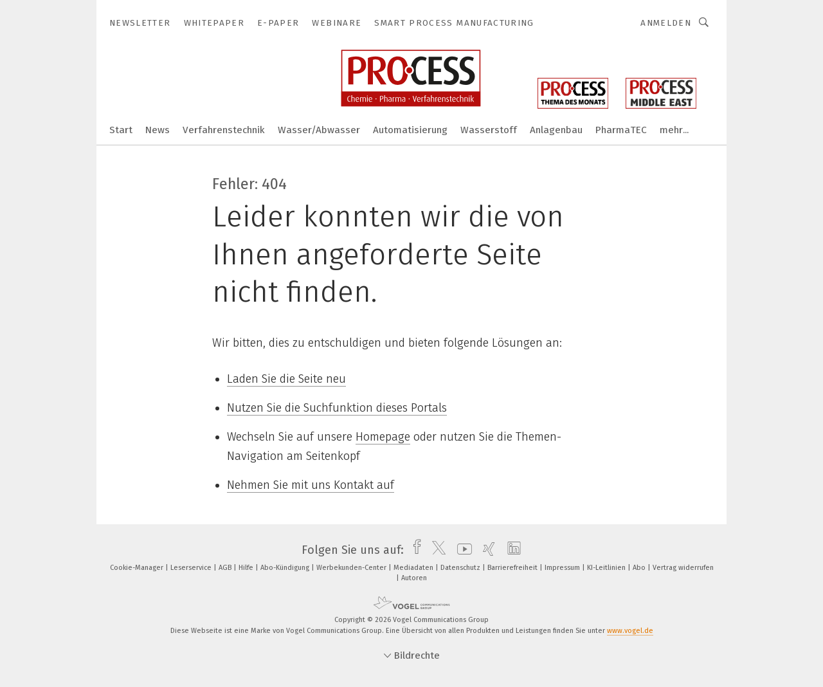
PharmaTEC (621, 130)
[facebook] (414, 550)
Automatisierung (410, 130)
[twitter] (436, 550)
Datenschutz (461, 567)
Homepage (383, 437)
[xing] (485, 550)
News (157, 130)
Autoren (414, 578)
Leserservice (191, 567)
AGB (226, 567)
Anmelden (665, 22)
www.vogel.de (630, 631)
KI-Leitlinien (607, 567)
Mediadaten (414, 567)
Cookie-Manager (137, 567)
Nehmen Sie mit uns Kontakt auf (310, 485)
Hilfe (247, 567)
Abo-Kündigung (285, 567)
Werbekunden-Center (352, 567)
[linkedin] (511, 550)
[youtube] (461, 550)
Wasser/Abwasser (319, 130)
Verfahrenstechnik (224, 130)
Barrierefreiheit (513, 567)
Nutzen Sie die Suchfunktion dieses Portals (337, 408)
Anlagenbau (556, 130)
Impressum (563, 567)
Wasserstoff (488, 130)
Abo (640, 567)
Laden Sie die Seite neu (286, 379)
